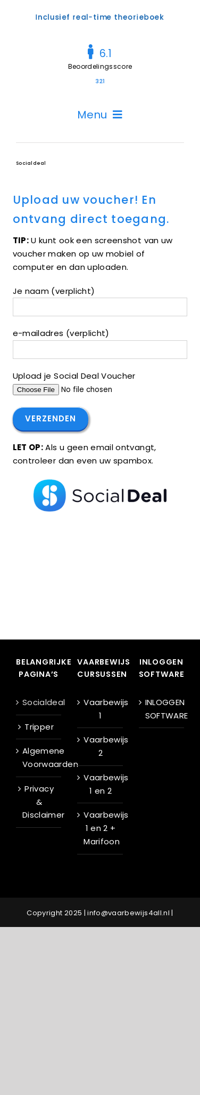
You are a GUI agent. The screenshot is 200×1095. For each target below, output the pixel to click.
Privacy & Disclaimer (39, 802)
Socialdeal (39, 702)
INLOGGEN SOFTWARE (162, 709)
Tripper (38, 726)
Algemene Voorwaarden (39, 757)
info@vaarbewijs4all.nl (128, 913)
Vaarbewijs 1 (100, 709)
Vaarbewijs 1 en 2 (100, 784)
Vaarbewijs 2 (100, 746)
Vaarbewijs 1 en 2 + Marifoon (100, 828)
